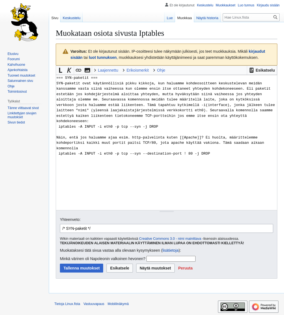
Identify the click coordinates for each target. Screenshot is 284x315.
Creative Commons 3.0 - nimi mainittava (170, 239)
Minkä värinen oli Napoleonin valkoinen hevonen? (102, 258)
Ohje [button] (161, 70)
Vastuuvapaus (93, 304)
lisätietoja (171, 250)
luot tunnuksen (102, 57)
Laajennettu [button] (108, 70)
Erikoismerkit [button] (137, 70)
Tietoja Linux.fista (67, 304)
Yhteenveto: (70, 219)
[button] (262, 70)
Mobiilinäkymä (118, 304)
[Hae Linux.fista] (251, 17)
